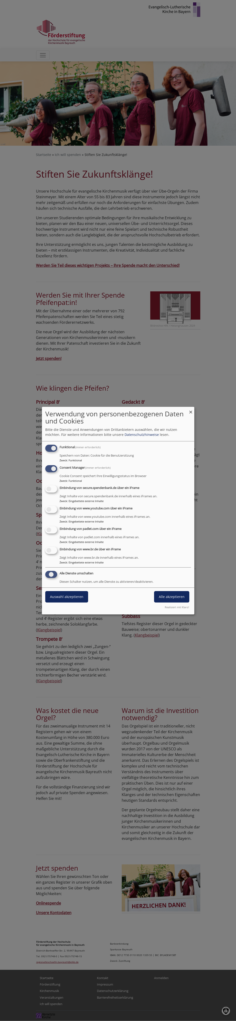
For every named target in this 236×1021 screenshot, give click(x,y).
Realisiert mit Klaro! (177, 607)
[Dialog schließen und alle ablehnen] (190, 410)
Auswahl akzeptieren (66, 596)
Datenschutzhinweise (142, 434)
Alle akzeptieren (172, 596)
